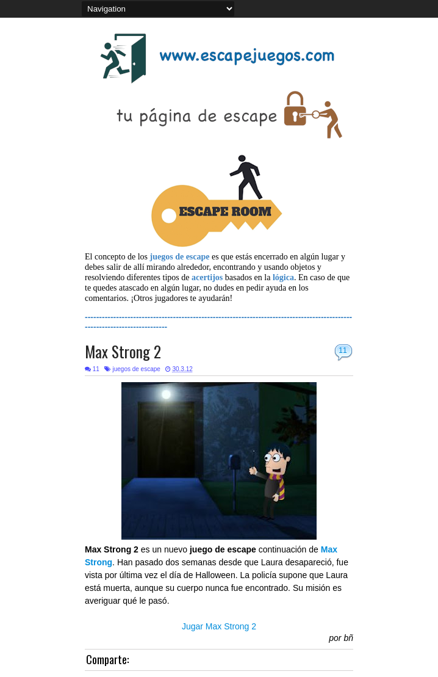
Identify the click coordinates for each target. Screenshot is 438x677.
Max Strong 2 (123, 351)
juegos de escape (136, 369)
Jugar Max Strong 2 (219, 626)
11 (342, 350)
